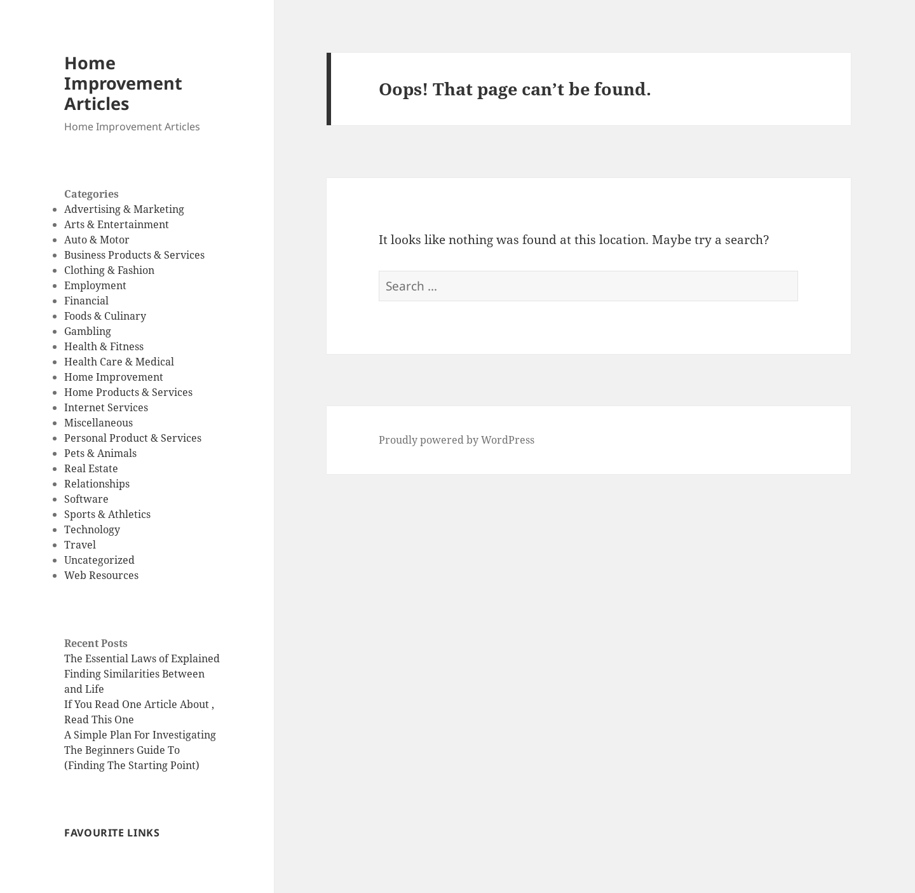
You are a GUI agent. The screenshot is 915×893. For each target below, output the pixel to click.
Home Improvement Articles (123, 83)
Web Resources (101, 575)
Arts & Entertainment (116, 224)
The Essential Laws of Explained (142, 658)
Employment (95, 285)
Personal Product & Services (132, 438)
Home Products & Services (128, 392)
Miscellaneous (98, 423)
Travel (80, 545)
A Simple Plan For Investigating (140, 735)
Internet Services (106, 407)
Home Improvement (113, 377)
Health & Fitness (104, 346)
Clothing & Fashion (109, 270)
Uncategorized (99, 560)
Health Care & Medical (119, 362)
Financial (86, 301)
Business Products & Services (134, 255)
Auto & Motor (97, 240)
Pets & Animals (100, 453)
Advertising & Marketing (124, 209)
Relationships (97, 484)
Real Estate (91, 468)
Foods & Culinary (105, 316)
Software (86, 499)
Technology (92, 529)
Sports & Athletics (107, 514)
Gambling (87, 331)
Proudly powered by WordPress (456, 440)
